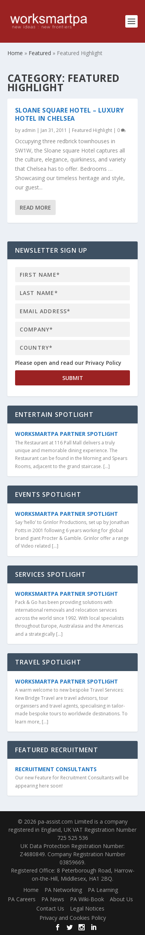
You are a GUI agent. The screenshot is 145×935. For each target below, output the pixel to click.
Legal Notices (87, 908)
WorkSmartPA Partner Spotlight (66, 433)
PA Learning (103, 889)
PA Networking (63, 889)
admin (29, 130)
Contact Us (50, 908)
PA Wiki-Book (87, 899)
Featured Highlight (92, 130)
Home (31, 889)
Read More (35, 207)
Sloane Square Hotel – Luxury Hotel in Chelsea (69, 114)
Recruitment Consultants (56, 769)
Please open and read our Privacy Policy (68, 362)
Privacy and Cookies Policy (72, 917)
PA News (52, 899)
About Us (121, 899)
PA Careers (22, 899)
